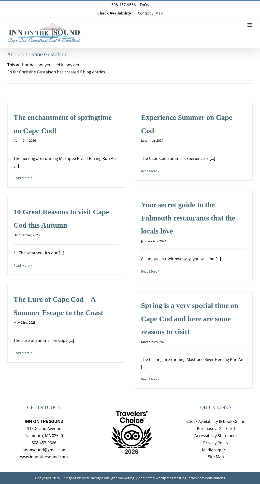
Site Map (216, 456)
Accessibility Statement (215, 435)
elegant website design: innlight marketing (99, 478)
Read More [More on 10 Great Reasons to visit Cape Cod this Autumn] (21, 265)
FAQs (144, 4)
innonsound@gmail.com (44, 450)
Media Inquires (216, 450)
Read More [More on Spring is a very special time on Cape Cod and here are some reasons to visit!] (149, 379)
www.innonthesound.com (44, 456)
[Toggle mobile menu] (250, 25)
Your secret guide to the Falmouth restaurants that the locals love (188, 218)
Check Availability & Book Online (215, 421)
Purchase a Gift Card (216, 428)
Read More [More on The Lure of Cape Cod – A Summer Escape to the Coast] (21, 353)
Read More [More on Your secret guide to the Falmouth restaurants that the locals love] (149, 271)
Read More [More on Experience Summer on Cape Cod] (149, 171)
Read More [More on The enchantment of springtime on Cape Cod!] (21, 178)
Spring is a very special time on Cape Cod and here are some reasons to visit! (189, 318)
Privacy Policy (215, 442)
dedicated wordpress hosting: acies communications (181, 478)
